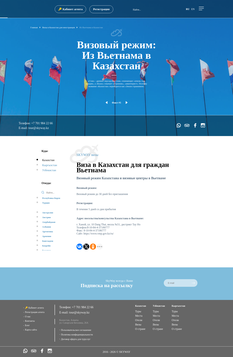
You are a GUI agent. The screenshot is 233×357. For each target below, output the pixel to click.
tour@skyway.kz (38, 128)
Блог (27, 325)
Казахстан (48, 160)
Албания (46, 227)
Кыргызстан (49, 165)
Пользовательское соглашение (76, 330)
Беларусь (46, 250)
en (193, 9)
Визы (138, 324)
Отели (138, 320)
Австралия (47, 212)
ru (188, 9)
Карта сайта (31, 329)
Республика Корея (51, 198)
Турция (46, 203)
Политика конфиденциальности (77, 334)
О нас (28, 316)
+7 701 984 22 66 (42, 123)
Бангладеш (47, 241)
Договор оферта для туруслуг (75, 339)
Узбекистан (49, 170)
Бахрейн (46, 245)
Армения (46, 236)
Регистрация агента (34, 312)
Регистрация (101, 9)
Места (138, 315)
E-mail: (23, 128)
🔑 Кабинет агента (70, 9)
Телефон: (25, 123)
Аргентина (47, 231)
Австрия (46, 217)
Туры (138, 311)
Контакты (30, 321)
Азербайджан (48, 222)
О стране (140, 328)
